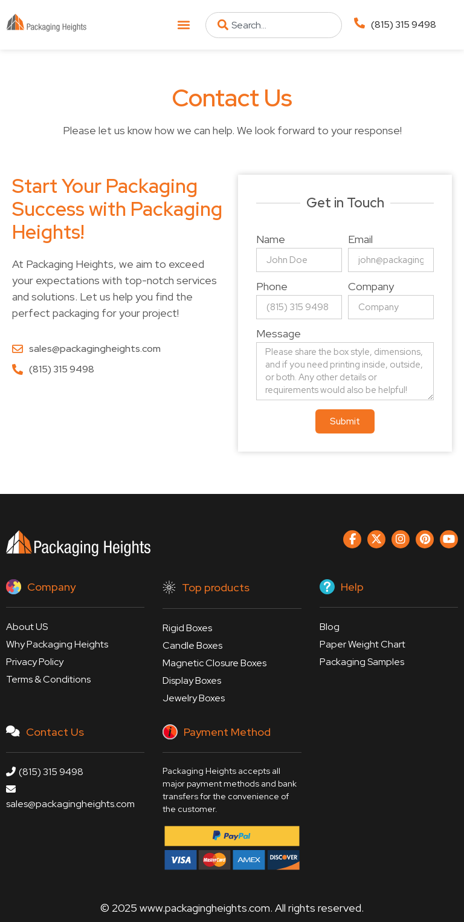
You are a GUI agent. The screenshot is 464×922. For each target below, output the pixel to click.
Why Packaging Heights (57, 644)
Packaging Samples (362, 661)
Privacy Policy (34, 661)
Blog (330, 626)
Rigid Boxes (187, 628)
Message (278, 334)
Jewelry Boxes (194, 698)
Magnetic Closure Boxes (214, 663)
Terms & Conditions (48, 679)
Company (371, 287)
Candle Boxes (192, 645)
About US (27, 626)
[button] (183, 25)
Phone (272, 287)
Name (270, 240)
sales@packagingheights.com (70, 797)
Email (360, 240)
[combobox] (273, 25)
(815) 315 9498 (403, 24)
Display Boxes (192, 680)
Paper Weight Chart (362, 644)
